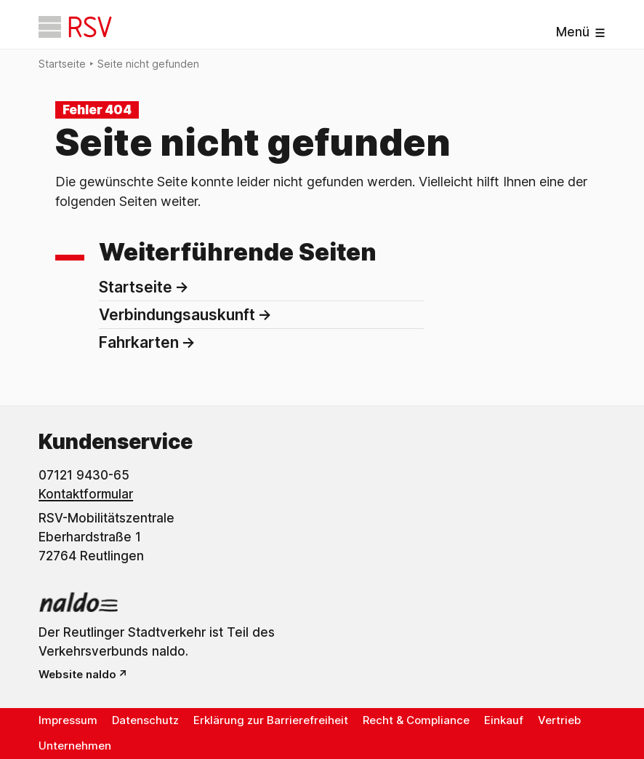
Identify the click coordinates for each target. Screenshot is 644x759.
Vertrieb (559, 720)
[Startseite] (75, 27)
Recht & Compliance (416, 720)
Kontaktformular (86, 494)
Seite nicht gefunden (148, 63)
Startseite (62, 63)
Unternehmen (75, 745)
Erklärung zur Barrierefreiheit (270, 720)
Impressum (68, 720)
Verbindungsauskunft (177, 315)
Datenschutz (145, 720)
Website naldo (77, 674)
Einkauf (503, 720)
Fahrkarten (139, 342)
